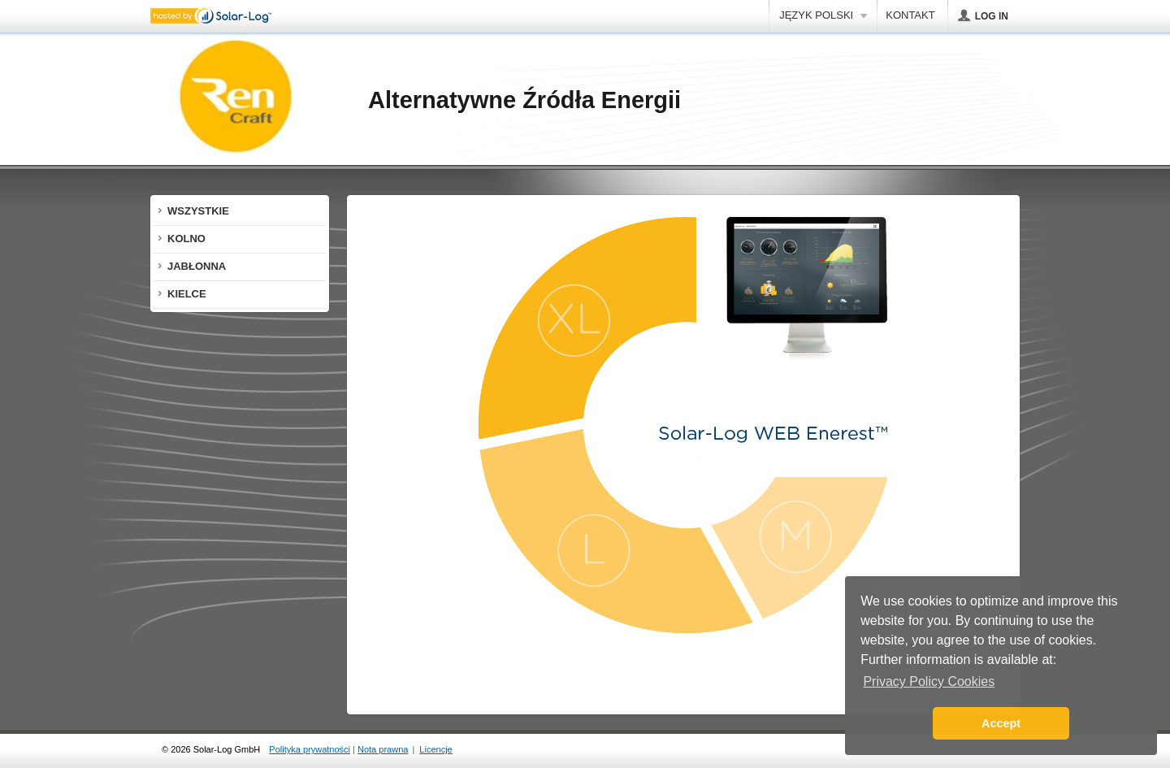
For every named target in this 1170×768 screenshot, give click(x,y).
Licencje (435, 749)
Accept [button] (1001, 723)
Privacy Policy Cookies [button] (928, 681)
